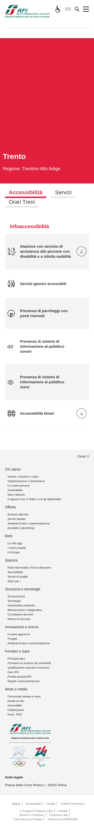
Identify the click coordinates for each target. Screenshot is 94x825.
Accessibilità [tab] (26, 192)
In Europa (14, 552)
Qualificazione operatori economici (29, 667)
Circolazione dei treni (20, 614)
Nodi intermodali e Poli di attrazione (29, 567)
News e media (16, 689)
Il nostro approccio (19, 634)
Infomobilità (15, 705)
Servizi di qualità (18, 576)
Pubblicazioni (16, 709)
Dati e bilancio (16, 494)
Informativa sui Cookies (28, 819)
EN (68, 9)
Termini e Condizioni (31, 814)
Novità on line (16, 700)
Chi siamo (13, 469)
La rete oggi (15, 543)
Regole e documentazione (24, 681)
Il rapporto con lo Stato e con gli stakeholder (34, 499)
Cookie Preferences (72, 803)
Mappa (16, 803)
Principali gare (16, 658)
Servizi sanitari (17, 518)
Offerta (10, 507)
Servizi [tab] (63, 192)
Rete (9, 536)
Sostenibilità (15, 490)
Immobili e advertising (21, 527)
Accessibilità (15, 572)
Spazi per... (14, 581)
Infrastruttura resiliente (21, 605)
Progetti (12, 638)
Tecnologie (14, 600)
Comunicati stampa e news (24, 696)
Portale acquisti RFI (20, 676)
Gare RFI (13, 672)
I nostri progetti (17, 547)
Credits (50, 803)
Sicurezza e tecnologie (22, 589)
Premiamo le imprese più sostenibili (29, 663)
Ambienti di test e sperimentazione (29, 523)
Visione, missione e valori (23, 476)
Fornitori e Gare (17, 651)
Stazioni (11, 560)
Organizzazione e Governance (26, 481)
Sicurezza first (16, 596)
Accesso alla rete (18, 514)
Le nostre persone (19, 485)
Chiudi (81, 456)
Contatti (62, 810)
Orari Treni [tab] (22, 202)
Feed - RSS (15, 714)
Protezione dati (58, 814)
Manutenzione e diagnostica (25, 609)
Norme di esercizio (19, 618)
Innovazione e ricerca (21, 627)
